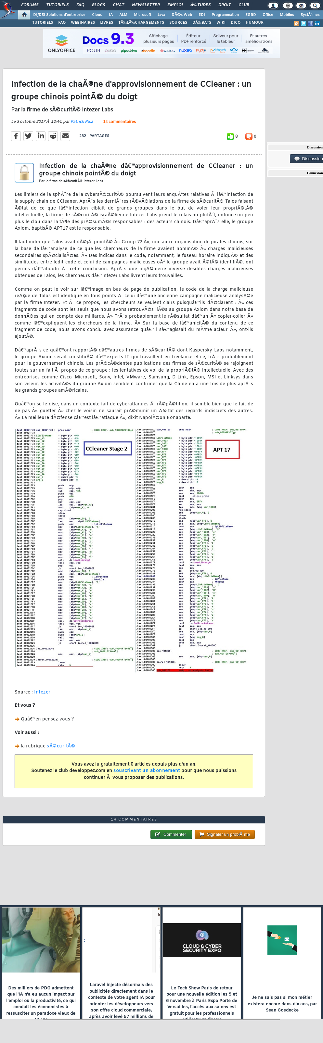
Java (161, 15)
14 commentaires (119, 122)
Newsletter (145, 5)
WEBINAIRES (83, 22)
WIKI (221, 22)
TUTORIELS (42, 22)
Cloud (97, 15)
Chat (118, 5)
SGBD (250, 15)
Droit (224, 5)
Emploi (175, 5)
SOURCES (178, 22)
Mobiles (287, 15)
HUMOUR (255, 22)
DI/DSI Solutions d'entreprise (59, 15)
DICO (235, 22)
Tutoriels (57, 5)
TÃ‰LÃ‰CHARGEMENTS (141, 22)
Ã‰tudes (200, 5)
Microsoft (142, 15)
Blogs (98, 5)
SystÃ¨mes (310, 15)
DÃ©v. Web (182, 15)
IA (111, 15)
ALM (123, 15)
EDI (202, 15)
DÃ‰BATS (201, 22)
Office (268, 15)
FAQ (80, 5)
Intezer (42, 692)
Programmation (225, 15)
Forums (29, 5)
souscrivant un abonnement (146, 771)
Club (244, 5)
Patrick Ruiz (82, 121)
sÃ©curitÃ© (61, 746)
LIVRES (106, 22)
